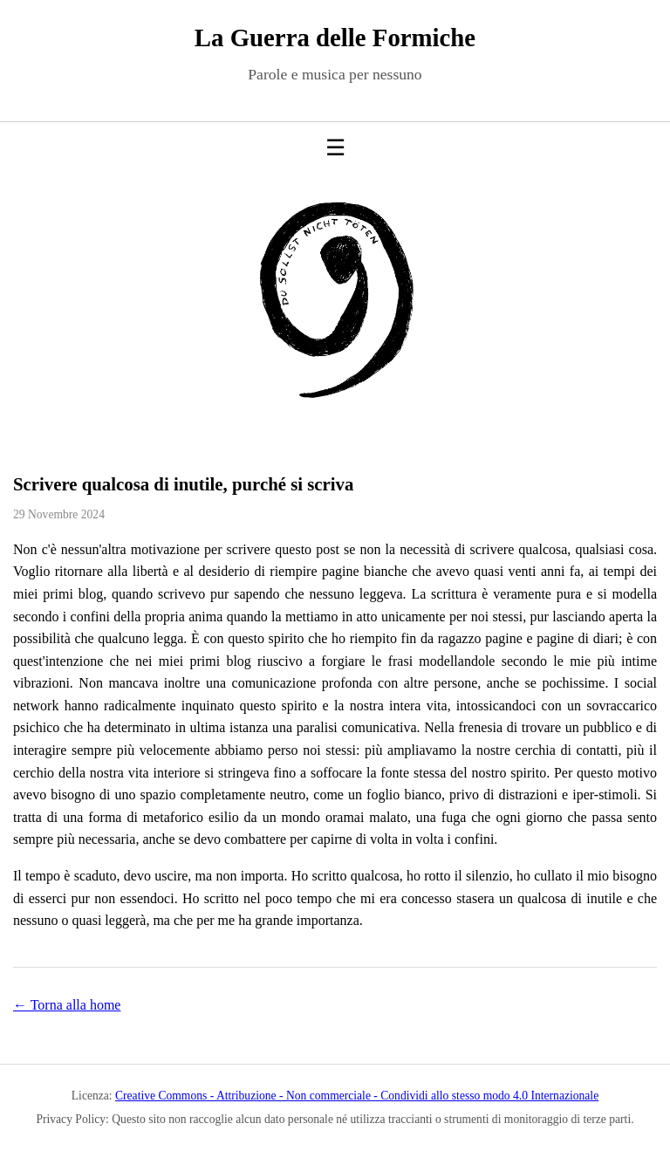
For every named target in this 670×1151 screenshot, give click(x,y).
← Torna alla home (66, 1004)
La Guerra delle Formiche (335, 37)
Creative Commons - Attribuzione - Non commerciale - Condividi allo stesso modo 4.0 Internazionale (356, 1095)
